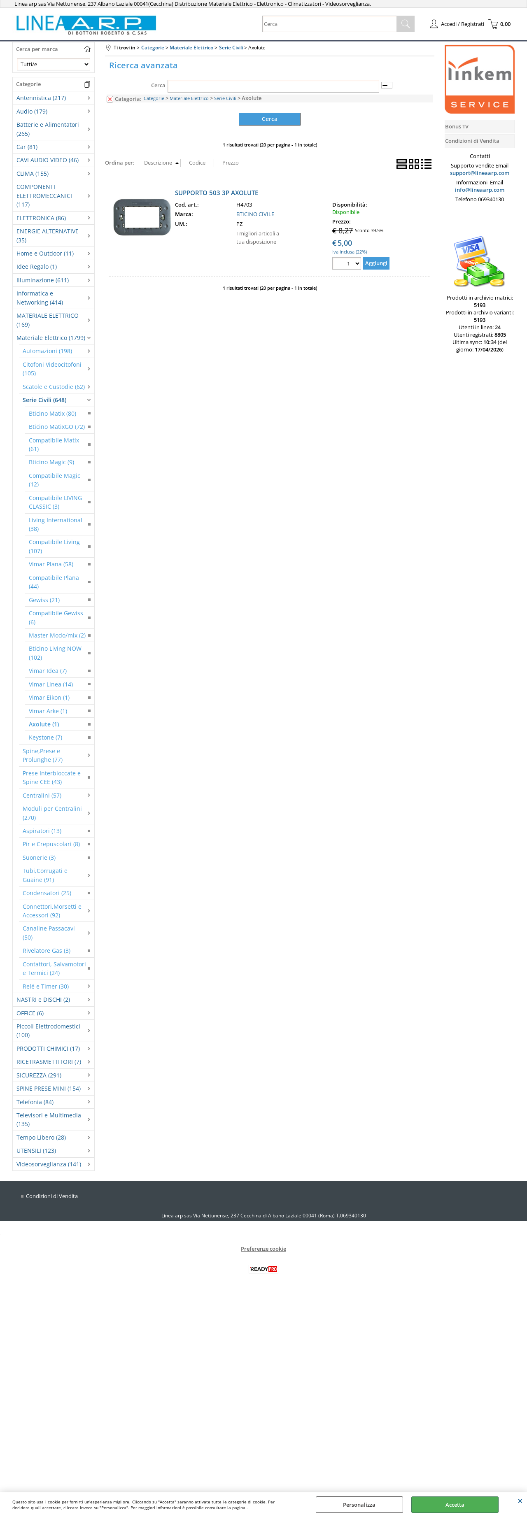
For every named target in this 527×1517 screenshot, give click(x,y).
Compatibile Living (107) (54, 546)
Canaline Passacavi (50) (49, 932)
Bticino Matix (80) (52, 413)
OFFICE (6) (30, 1013)
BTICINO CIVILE (255, 213)
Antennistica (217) (41, 98)
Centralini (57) (42, 795)
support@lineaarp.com (479, 173)
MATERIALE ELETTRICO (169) (47, 320)
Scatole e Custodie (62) (54, 387)
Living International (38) (55, 524)
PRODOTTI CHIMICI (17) (48, 1048)
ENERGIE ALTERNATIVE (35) (47, 235)
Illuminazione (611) (42, 280)
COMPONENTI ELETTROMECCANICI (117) (44, 195)
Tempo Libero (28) (41, 1137)
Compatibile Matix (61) (54, 444)
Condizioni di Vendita (52, 1196)
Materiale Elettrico (189, 98)
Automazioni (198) (47, 351)
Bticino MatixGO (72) (57, 426)
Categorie (154, 98)
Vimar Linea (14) (51, 684)
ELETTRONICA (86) (41, 218)
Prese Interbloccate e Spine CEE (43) (52, 777)
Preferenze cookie (263, 1248)
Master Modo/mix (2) (57, 635)
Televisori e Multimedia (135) (48, 1119)
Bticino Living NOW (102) (55, 652)
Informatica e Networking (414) (39, 297)
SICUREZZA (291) (38, 1075)
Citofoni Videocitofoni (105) (52, 369)
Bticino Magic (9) (51, 462)
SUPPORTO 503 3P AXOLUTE (216, 192)
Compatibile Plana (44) (54, 582)
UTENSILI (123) (36, 1150)
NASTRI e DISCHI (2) (43, 999)
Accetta (454, 1504)
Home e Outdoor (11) (45, 253)
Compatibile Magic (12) (54, 480)
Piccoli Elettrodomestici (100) (48, 1030)
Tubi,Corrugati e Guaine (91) (45, 875)
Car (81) (26, 147)
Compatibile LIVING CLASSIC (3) (55, 502)
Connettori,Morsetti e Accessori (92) (52, 911)
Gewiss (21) (44, 600)
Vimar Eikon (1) (49, 697)
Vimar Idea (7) (48, 671)
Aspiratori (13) (42, 831)
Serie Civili (225, 98)
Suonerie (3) (39, 857)
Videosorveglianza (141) (48, 1164)
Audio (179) (31, 111)
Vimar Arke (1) (48, 711)
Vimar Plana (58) (51, 564)
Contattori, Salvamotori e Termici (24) (54, 968)
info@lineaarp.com (479, 189)
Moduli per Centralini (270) (52, 813)
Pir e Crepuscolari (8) (51, 844)
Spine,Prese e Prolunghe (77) (43, 755)
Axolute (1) (44, 724)
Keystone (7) (45, 737)
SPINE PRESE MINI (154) (48, 1088)
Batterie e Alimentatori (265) (47, 129)
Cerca (158, 85)
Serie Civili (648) (44, 400)
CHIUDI (520, 1500)
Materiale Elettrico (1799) (50, 338)
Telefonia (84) (35, 1102)
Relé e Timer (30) (46, 986)
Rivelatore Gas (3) (46, 950)
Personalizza (359, 1504)
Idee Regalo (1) (36, 266)
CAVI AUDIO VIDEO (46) (47, 160)
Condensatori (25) (47, 893)
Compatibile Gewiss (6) (56, 617)
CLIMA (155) (32, 173)
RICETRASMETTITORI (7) (48, 1062)
